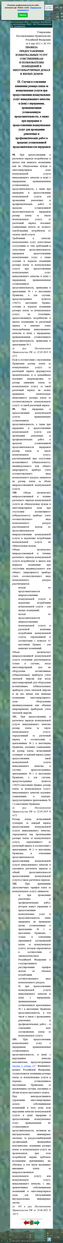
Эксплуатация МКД (19, 22)
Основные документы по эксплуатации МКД (30, 23)
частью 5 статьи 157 (24, 1066)
